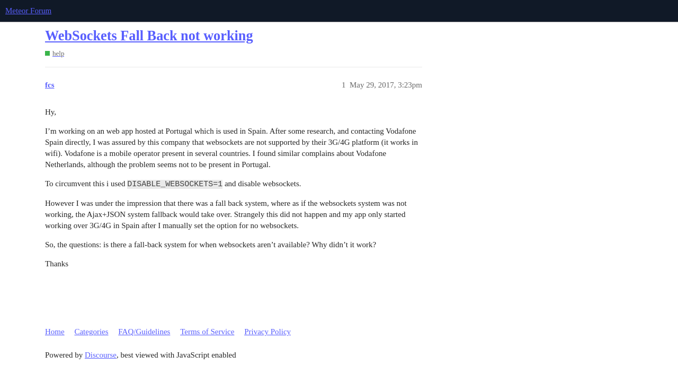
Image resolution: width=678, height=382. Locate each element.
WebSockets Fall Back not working (149, 36)
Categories (91, 331)
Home (55, 331)
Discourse (101, 355)
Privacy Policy (267, 331)
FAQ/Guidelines (144, 331)
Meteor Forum (28, 10)
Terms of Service (207, 331)
